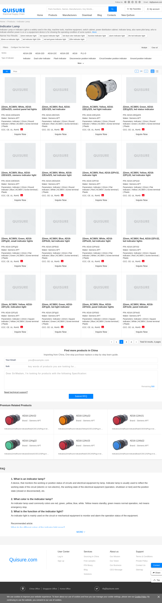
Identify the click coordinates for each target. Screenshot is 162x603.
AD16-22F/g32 (52, 313)
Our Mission (115, 556)
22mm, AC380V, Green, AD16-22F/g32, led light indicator (57, 305)
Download (87, 15)
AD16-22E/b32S (12, 181)
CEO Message (116, 570)
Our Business (115, 565)
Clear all (155, 48)
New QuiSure (127, 15)
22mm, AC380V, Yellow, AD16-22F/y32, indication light (16, 305)
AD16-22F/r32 (133, 247)
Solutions (88, 574)
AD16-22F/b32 (92, 313)
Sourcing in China (91, 556)
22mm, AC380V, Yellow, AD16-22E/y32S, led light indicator (97, 108)
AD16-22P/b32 (52, 247)
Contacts (111, 15)
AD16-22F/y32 (11, 313)
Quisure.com (23, 560)
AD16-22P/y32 (133, 181)
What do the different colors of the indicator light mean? (38, 527)
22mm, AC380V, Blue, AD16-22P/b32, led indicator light (56, 239)
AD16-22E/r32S (52, 115)
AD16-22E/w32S (53, 181)
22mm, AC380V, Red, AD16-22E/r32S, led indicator (56, 108)
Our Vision (114, 561)
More (94, 32)
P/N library (88, 565)
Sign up (61, 561)
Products (52, 15)
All (7, 71)
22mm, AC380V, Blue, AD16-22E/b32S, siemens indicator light (18, 174)
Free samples (89, 561)
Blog (99, 15)
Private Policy (142, 561)
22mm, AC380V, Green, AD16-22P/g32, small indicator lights (17, 239)
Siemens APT (13, 118)
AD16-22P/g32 (11, 247)
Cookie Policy (140, 597)
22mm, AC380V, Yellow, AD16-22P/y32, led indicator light (138, 174)
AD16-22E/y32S (93, 115)
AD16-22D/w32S (12, 115)
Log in (60, 556)
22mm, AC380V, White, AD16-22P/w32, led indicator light (97, 239)
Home (40, 15)
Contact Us (140, 565)
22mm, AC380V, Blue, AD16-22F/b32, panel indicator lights (98, 305)
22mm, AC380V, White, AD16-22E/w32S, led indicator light (57, 174)
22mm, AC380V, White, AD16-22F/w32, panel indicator (138, 305)
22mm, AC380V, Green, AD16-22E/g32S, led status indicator (138, 108)
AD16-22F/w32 (133, 313)
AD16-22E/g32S (134, 115)
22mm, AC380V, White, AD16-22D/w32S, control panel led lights (19, 108)
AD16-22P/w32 (92, 247)
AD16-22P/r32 (92, 181)
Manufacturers (70, 15)
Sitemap (139, 570)
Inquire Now (20, 134)
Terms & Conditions (144, 556)
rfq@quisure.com (155, 2)
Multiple (144, 48)
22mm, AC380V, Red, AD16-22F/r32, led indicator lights (141, 239)
